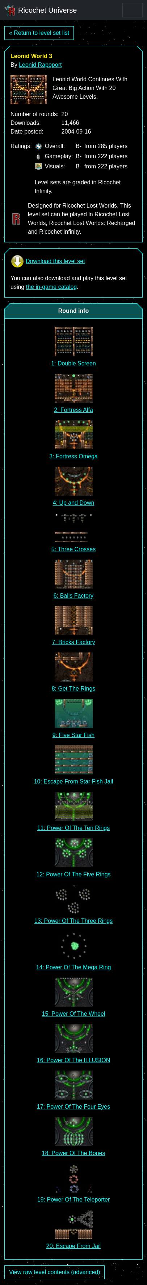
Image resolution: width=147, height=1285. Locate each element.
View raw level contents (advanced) (54, 1272)
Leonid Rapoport (40, 65)
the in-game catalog (51, 287)
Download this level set (47, 261)
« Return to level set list (39, 33)
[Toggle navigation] (132, 10)
